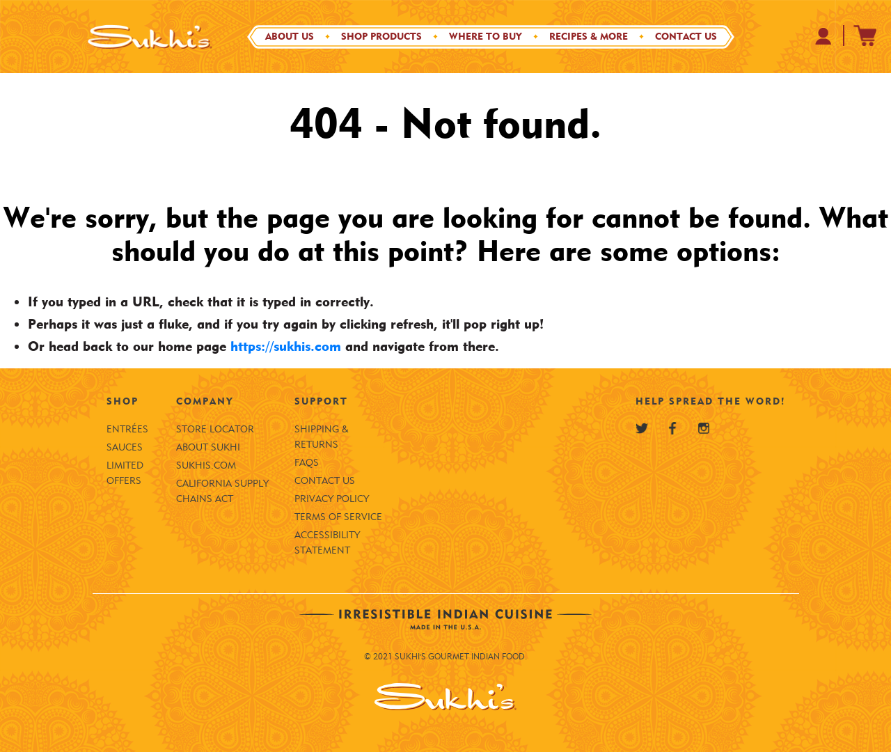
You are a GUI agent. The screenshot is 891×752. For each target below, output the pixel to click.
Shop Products (381, 36)
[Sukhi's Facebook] (672, 428)
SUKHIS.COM (206, 465)
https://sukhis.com (285, 346)
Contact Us (686, 36)
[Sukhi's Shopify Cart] (865, 35)
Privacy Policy (331, 499)
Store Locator (215, 429)
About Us (289, 36)
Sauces (125, 447)
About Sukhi (208, 447)
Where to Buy (485, 36)
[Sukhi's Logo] (149, 36)
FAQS (306, 463)
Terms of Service (338, 517)
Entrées (127, 429)
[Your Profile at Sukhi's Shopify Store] (824, 36)
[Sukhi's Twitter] (642, 428)
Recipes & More (588, 36)
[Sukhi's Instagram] (703, 428)
